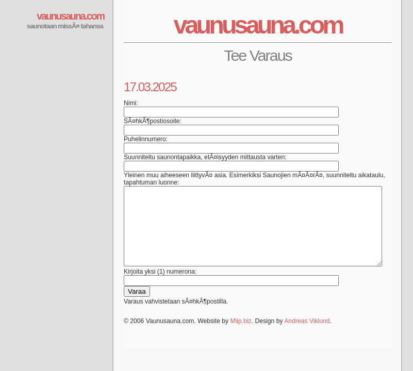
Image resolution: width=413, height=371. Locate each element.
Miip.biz (241, 336)
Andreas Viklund (306, 336)
